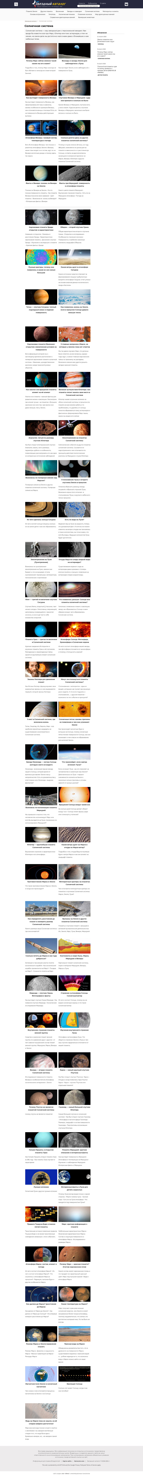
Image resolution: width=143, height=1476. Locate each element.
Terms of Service (91, 1465)
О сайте (103, 3)
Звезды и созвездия (74, 11)
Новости (82, 3)
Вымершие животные (86, 17)
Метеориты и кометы (110, 11)
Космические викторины (88, 6)
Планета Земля (31, 11)
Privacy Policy (79, 1465)
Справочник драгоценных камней (62, 17)
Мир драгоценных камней (104, 14)
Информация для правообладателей (46, 1461)
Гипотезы (52, 14)
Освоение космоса (85, 14)
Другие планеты (47, 11)
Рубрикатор (92, 3)
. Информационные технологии (76, 1473)
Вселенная (60, 11)
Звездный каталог (31, 21)
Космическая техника (67, 14)
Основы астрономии (37, 14)
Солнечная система (92, 11)
